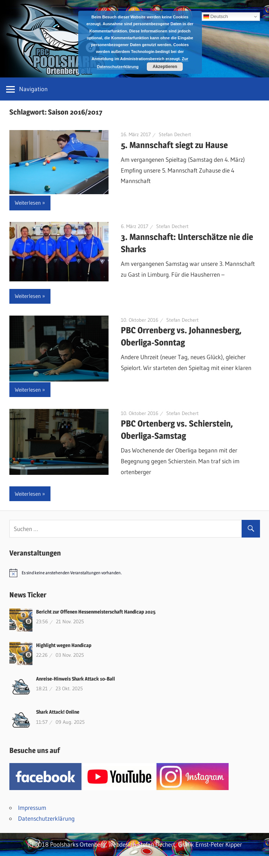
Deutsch (215, 16)
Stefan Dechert (175, 134)
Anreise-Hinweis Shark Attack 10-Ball (75, 679)
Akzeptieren (165, 66)
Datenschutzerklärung (46, 818)
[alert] (134, 573)
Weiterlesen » (30, 202)
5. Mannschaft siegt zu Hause (174, 145)
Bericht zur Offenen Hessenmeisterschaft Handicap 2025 (95, 611)
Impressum (32, 807)
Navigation (33, 89)
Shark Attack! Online (57, 712)
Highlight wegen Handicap (63, 645)
